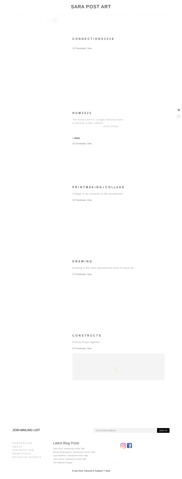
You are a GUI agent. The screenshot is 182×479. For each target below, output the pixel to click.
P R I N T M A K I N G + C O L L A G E (98, 187)
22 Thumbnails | (82, 274)
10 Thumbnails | (82, 48)
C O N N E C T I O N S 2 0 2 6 (93, 38)
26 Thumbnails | (82, 348)
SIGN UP (163, 430)
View (89, 48)
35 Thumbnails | (82, 143)
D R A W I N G (82, 261)
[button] (118, 138)
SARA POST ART (91, 6)
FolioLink (88, 470)
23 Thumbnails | (82, 200)
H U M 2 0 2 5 (81, 113)
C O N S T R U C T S (86, 335)
